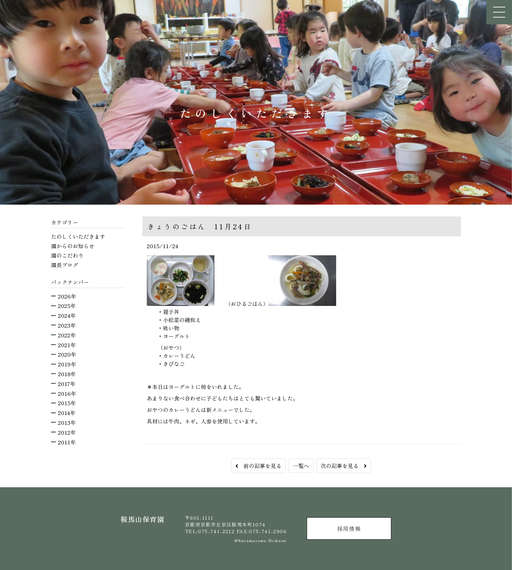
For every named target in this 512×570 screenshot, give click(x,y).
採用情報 (349, 528)
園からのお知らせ (72, 246)
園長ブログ (64, 265)
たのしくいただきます (78, 236)
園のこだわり (67, 255)
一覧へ (301, 466)
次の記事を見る (344, 466)
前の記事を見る (258, 466)
